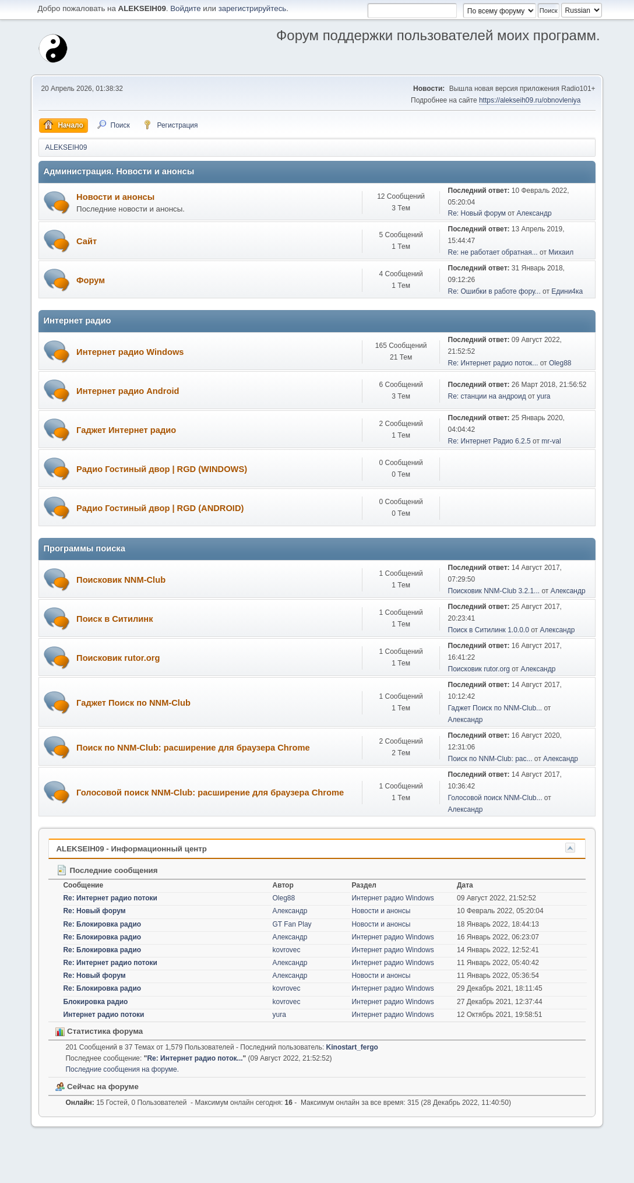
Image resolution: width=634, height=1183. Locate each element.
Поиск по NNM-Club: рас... (490, 759)
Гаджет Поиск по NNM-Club (133, 702)
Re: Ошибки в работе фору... (494, 291)
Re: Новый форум (477, 213)
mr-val (551, 441)
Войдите (185, 8)
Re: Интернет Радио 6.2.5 (489, 441)
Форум (90, 280)
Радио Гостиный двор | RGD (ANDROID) (160, 508)
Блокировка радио (95, 1002)
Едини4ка (567, 291)
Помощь (494, 1170)
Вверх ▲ (587, 1170)
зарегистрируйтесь (253, 8)
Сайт (86, 241)
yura (543, 396)
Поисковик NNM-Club (120, 580)
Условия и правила (540, 1170)
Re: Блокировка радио (102, 924)
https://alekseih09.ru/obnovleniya (530, 100)
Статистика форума (99, 1031)
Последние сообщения (106, 870)
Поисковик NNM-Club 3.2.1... (494, 591)
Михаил (560, 252)
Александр (534, 213)
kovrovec (287, 950)
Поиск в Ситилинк (114, 619)
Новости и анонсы (115, 197)
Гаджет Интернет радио (126, 430)
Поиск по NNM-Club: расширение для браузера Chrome (193, 747)
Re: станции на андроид (487, 396)
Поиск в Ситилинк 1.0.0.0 (488, 630)
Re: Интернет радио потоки (110, 898)
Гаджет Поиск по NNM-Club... (495, 708)
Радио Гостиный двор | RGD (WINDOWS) (161, 469)
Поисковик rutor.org (118, 658)
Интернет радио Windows (130, 352)
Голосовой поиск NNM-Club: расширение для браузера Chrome (210, 792)
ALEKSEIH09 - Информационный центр (131, 848)
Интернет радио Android (127, 391)
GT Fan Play (292, 924)
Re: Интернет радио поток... (493, 363)
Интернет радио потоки (103, 1015)
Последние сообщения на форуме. (122, 1069)
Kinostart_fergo (352, 1047)
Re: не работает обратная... (493, 252)
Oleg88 (560, 363)
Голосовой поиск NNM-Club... (495, 798)
